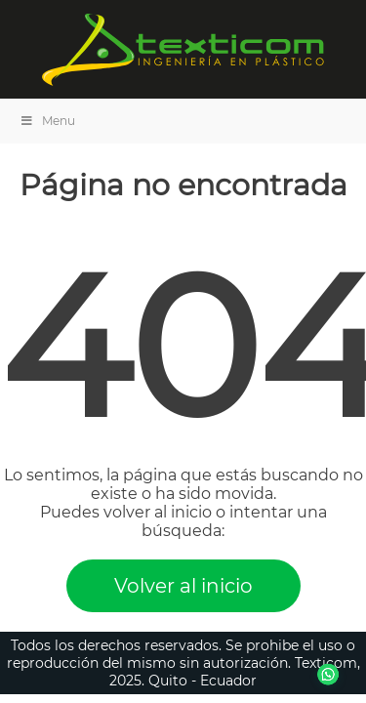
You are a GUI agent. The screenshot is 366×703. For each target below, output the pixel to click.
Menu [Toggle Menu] (47, 120)
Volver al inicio (183, 586)
